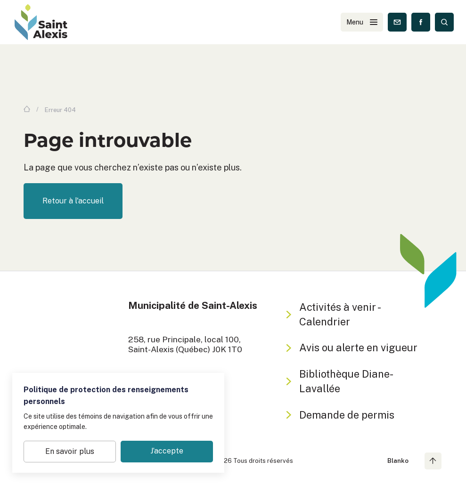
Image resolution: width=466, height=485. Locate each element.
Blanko (398, 460)
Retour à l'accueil (73, 200)
